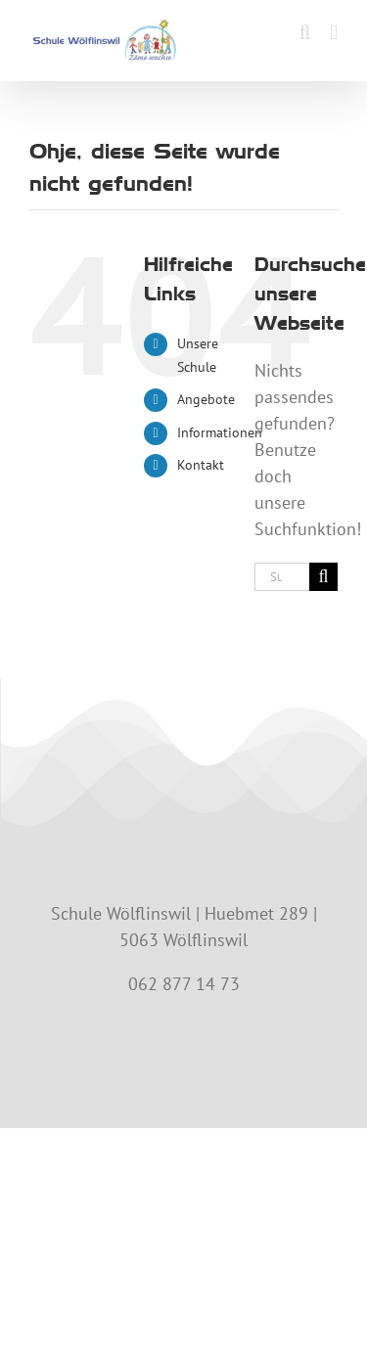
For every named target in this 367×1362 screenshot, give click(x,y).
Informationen (219, 432)
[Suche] (323, 577)
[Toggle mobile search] (305, 33)
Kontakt (200, 465)
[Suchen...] (281, 577)
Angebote (206, 399)
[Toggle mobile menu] (334, 33)
